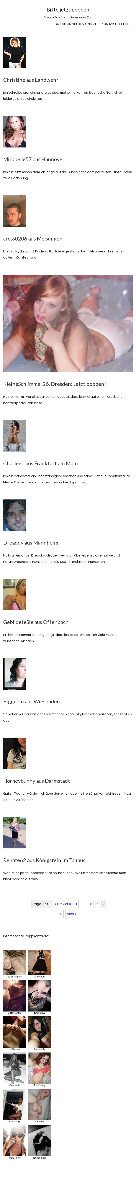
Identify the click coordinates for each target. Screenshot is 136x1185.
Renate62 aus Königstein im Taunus (44, 860)
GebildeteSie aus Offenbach (36, 622)
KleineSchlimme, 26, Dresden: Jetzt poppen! (54, 384)
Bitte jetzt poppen (68, 9)
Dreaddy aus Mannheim (30, 542)
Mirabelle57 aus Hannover (33, 159)
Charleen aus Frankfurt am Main (40, 463)
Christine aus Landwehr (30, 80)
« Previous (63, 904)
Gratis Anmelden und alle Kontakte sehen (92, 24)
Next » (72, 914)
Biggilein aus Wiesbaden (31, 701)
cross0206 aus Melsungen (32, 238)
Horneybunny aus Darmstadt (36, 780)
